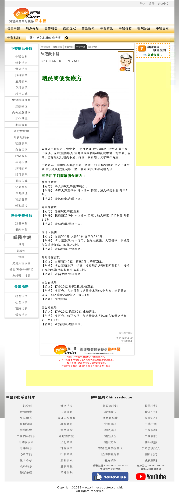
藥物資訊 (110, 430)
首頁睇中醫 (110, 405)
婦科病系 (21, 75)
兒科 (21, 244)
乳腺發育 (21, 199)
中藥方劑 (151, 423)
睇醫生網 (22, 237)
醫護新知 (88, 28)
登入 (143, 3)
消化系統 (21, 118)
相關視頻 (92, 47)
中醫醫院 (151, 436)
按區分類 (151, 411)
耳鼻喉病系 (21, 137)
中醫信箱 (125, 28)
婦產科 (21, 250)
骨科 (21, 256)
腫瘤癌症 (21, 106)
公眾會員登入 (151, 448)
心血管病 (21, 149)
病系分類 (32, 28)
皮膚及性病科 (21, 263)
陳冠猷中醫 (50, 54)
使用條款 (110, 460)
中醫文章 (162, 28)
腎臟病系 (21, 143)
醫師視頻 (151, 442)
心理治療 (21, 302)
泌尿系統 (21, 187)
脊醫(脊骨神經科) (21, 269)
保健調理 (21, 193)
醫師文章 (110, 442)
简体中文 (163, 3)
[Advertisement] (105, 15)
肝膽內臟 (21, 180)
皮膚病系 (21, 81)
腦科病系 (21, 168)
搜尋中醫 (13, 28)
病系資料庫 (110, 418)
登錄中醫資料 (110, 454)
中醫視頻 (13, 37)
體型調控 (21, 205)
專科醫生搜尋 (21, 275)
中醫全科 (21, 56)
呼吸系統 (21, 155)
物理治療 (21, 296)
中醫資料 (46, 47)
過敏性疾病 (21, 131)
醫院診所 (143, 28)
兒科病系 (21, 87)
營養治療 (21, 314)
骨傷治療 (21, 68)
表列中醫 (21, 229)
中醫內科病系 (21, 100)
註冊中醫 (21, 223)
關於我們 (151, 454)
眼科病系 (21, 174)
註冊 (152, 3)
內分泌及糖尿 (21, 112)
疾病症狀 (69, 28)
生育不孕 (21, 162)
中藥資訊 (106, 28)
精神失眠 (21, 93)
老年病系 (21, 124)
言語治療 (21, 308)
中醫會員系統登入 (110, 448)
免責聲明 (151, 460)
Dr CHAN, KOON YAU (60, 61)
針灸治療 (21, 62)
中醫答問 (69, 47)
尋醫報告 (50, 28)
